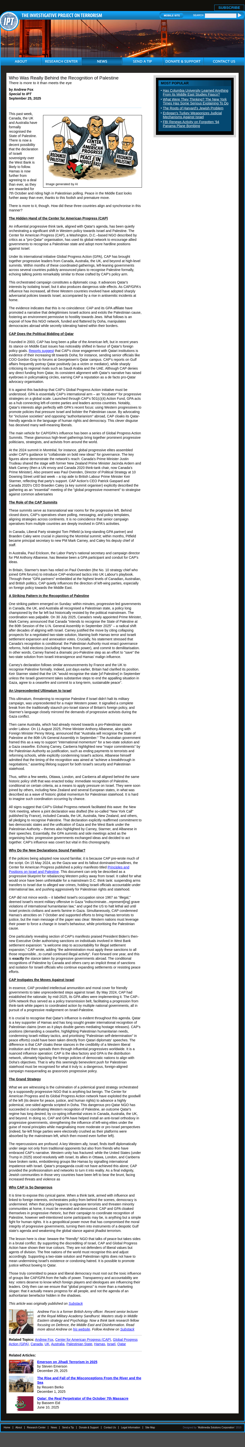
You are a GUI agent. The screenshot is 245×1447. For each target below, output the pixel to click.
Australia (57, 1344)
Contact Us (110, 1427)
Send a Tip (68, 1427)
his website (81, 1329)
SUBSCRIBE (229, 7)
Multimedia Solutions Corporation (216, 1427)
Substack (76, 1303)
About (18, 1427)
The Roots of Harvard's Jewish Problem (193, 108)
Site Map (150, 1427)
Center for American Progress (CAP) (83, 1340)
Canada (37, 1344)
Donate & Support (89, 1427)
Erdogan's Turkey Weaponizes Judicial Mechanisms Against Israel (192, 115)
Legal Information (130, 1427)
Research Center (36, 1427)
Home (7, 1427)
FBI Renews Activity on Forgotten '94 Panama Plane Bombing (191, 124)
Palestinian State (79, 1344)
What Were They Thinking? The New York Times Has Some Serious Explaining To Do (196, 101)
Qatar (121, 1344)
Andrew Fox (44, 1340)
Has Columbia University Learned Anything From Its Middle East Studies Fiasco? (195, 92)
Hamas (99, 1344)
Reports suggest (41, 351)
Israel (111, 1344)
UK (47, 1344)
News (54, 1427)
